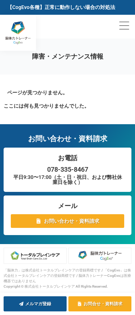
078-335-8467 (67, 169)
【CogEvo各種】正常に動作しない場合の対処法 (61, 7)
